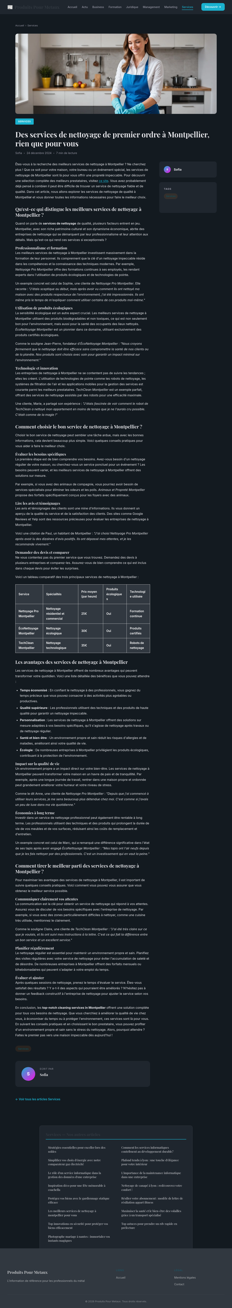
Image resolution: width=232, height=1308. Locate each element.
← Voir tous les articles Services (37, 1099)
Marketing (170, 7)
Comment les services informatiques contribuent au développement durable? (147, 1149)
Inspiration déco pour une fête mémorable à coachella (76, 1187)
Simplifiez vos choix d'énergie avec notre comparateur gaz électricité (74, 1162)
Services (187, 7)
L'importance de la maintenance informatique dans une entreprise (151, 1175)
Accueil (72, 7)
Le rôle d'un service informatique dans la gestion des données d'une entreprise (74, 1175)
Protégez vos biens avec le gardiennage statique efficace (78, 1200)
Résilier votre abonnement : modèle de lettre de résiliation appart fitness (152, 1200)
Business (98, 7)
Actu (85, 7)
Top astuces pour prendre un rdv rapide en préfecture (149, 1226)
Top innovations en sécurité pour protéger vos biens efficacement (78, 1226)
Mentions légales (185, 1277)
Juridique (132, 7)
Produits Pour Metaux (33, 7)
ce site (103, 181)
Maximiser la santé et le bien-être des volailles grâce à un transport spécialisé (151, 1213)
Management (151, 7)
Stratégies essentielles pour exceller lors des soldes (76, 1149)
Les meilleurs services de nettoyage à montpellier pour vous (72, 1213)
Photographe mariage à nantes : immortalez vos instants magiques (79, 1238)
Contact (179, 1284)
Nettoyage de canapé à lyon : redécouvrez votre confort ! (151, 1187)
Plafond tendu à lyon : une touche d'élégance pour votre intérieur (150, 1162)
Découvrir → (213, 6)
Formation (115, 7)
